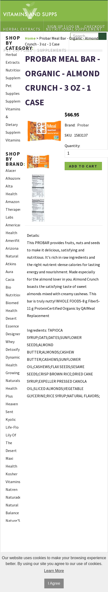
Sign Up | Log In (63, 26)
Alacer (11, 170)
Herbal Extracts (13, 58)
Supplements (13, 101)
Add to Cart (83, 166)
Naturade (13, 497)
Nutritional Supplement (13, 74)
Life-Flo (12, 427)
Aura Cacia (10, 275)
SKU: (68, 135)
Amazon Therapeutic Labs (13, 209)
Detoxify (13, 349)
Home (30, 38)
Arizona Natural (12, 252)
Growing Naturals (13, 376)
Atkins (11, 263)
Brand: (70, 125)
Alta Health (11, 190)
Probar (83, 125)
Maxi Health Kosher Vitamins (13, 470)
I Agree (54, 583)
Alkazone (13, 178)
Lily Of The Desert (11, 443)
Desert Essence (12, 322)
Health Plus (11, 392)
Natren (11, 489)
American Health (13, 228)
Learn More (54, 571)
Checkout (94, 26)
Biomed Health (12, 306)
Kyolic (11, 419)
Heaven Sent (12, 407)
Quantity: (72, 145)
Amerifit (13, 240)
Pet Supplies (13, 89)
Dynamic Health (13, 361)
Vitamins (13, 140)
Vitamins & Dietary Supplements (13, 120)
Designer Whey (13, 337)
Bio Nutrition (13, 291)
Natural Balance (12, 509)
